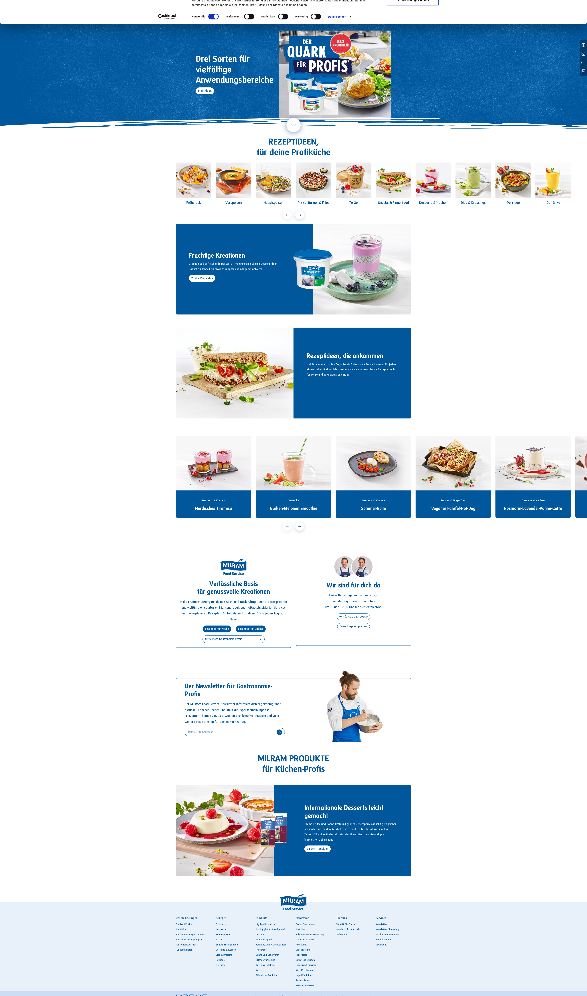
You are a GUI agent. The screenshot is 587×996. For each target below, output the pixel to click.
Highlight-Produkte (265, 924)
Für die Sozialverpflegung (189, 940)
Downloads (381, 945)
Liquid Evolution (304, 975)
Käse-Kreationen (304, 970)
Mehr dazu (205, 90)
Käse (258, 970)
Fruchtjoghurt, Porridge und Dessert (270, 932)
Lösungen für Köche (217, 629)
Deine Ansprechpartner (353, 626)
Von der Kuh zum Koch (348, 929)
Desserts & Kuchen (226, 950)
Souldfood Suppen (305, 960)
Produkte (279, 9)
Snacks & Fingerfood (227, 945)
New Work (301, 945)
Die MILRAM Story (345, 924)
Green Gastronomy (306, 924)
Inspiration (305, 9)
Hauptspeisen (223, 934)
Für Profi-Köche (184, 924)
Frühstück (221, 924)
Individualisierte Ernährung (310, 934)
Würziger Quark (264, 940)
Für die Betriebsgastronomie (190, 934)
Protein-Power (303, 980)
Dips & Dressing (224, 955)
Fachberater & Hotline (387, 934)
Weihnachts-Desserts (307, 985)
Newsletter (381, 924)
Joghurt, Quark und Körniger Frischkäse (271, 947)
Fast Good (301, 929)
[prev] (287, 215)
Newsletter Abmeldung (387, 929)
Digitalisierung (303, 950)
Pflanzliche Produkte (267, 975)
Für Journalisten (184, 950)
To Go (219, 940)
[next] (299, 215)
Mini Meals (301, 955)
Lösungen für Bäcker (250, 629)
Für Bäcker (181, 929)
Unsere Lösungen (187, 918)
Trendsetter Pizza (305, 940)
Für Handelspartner (186, 945)
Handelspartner (384, 940)
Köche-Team (342, 934)
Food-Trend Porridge (306, 965)
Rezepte (254, 9)
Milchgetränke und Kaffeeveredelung (265, 963)
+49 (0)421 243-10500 (353, 616)
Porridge (220, 960)
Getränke (221, 965)
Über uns (331, 9)
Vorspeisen (221, 929)
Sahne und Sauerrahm (267, 955)
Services (356, 9)
